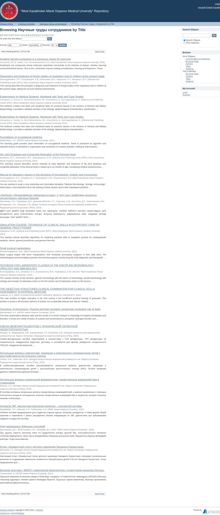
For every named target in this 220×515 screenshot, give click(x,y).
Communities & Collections (198, 59)
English (209, 7)
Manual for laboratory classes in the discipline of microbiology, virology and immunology (48, 174)
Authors (189, 64)
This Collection (191, 43)
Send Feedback (17, 513)
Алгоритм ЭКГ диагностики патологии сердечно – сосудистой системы (41, 406)
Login (217, 4)
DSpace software (7, 510)
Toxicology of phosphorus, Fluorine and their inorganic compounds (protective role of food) (50, 309)
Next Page (99, 51)
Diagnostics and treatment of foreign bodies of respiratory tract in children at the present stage (52, 76)
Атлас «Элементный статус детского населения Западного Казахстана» (42, 447)
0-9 (1, 35)
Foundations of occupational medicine (21, 137)
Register (186, 95)
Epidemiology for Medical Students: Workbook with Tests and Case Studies (42, 96)
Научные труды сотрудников (53, 24)
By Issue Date (192, 61)
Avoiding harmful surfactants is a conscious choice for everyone (35, 59)
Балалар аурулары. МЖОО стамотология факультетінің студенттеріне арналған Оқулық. (52, 470)
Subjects (190, 69)
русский (201, 7)
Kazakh (216, 7)
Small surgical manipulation (15, 248)
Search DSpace (191, 40)
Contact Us (4, 513)
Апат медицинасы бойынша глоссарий (22, 426)
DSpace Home (6, 24)
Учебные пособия (26, 24)
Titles (188, 66)
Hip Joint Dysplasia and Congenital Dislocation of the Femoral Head (38, 154)
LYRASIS (39, 510)
